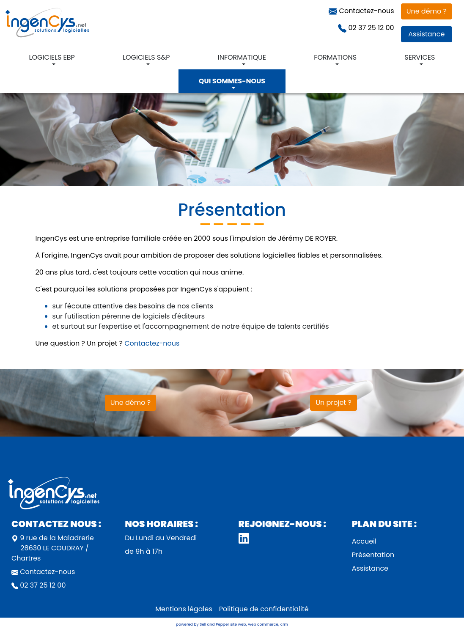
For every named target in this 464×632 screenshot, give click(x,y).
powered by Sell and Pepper (202, 624)
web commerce (263, 624)
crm (284, 624)
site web (238, 624)
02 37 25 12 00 (366, 28)
